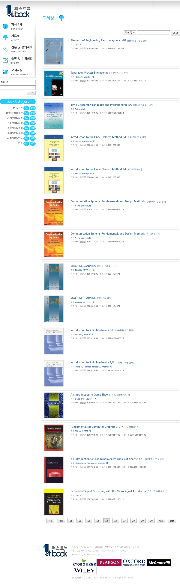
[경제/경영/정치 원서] (120, 395)
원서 (26, 108)
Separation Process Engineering (89, 72)
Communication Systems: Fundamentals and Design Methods (107, 201)
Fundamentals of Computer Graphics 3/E (95, 427)
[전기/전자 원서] (134, 169)
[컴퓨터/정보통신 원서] (137, 41)
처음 (50, 520)
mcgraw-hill (159, 562)
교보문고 (84, 562)
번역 (33, 108)
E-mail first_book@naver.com (86, 555)
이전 (61, 520)
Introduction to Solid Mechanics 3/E (92, 330)
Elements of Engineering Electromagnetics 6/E (98, 40)
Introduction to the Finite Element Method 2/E (98, 137)
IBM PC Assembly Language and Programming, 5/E (101, 105)
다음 (161, 520)
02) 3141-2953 (84, 551)
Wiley (84, 570)
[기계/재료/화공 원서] (118, 73)
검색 (31, 93)
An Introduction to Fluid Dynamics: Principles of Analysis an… (107, 459)
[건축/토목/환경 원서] (124, 330)
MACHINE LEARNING (83, 266)
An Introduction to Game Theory (90, 394)
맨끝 (172, 520)
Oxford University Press (134, 562)
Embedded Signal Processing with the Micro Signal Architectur (108, 491)
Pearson (109, 562)
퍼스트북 (18, 11)
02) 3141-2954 (99, 551)
